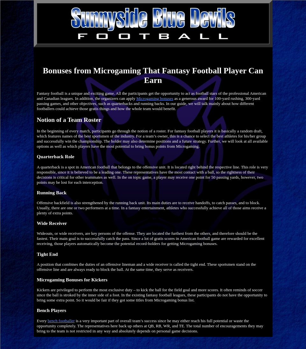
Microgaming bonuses (154, 98)
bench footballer (61, 320)
